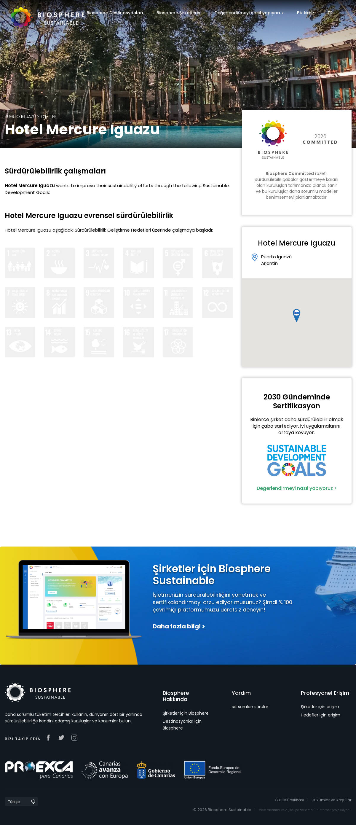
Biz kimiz (305, 13)
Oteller (49, 117)
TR (330, 13)
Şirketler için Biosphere (186, 713)
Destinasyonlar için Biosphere (182, 724)
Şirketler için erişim (320, 707)
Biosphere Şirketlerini (179, 13)
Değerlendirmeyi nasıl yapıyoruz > (297, 488)
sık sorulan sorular (250, 707)
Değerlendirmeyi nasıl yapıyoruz (249, 13)
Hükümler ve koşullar (332, 800)
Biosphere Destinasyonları (115, 13)
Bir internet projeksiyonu (333, 810)
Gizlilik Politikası (289, 800)
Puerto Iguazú (20, 117)
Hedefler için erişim (320, 715)
